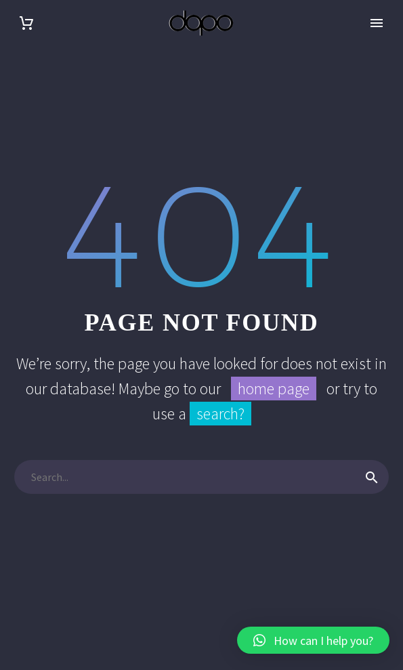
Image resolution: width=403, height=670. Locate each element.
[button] (313, 640)
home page (274, 388)
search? (220, 413)
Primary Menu (376, 23)
